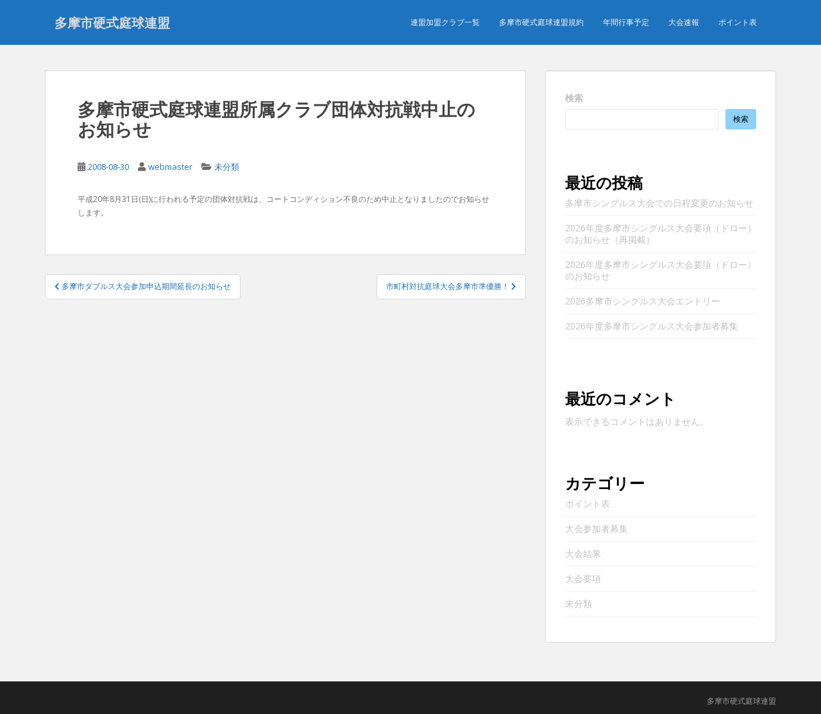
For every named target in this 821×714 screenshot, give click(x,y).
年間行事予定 (626, 22)
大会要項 (583, 578)
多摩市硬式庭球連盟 (112, 22)
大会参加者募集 (596, 528)
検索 (574, 98)
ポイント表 (737, 22)
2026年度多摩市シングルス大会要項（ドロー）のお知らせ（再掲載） (660, 233)
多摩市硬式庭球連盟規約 (541, 22)
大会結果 (583, 553)
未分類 (226, 166)
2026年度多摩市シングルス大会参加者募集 (651, 326)
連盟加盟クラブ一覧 (445, 22)
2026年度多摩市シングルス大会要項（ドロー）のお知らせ (660, 270)
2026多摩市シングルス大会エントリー (642, 301)
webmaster (170, 166)
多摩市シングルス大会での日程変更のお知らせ (659, 203)
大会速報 (683, 22)
